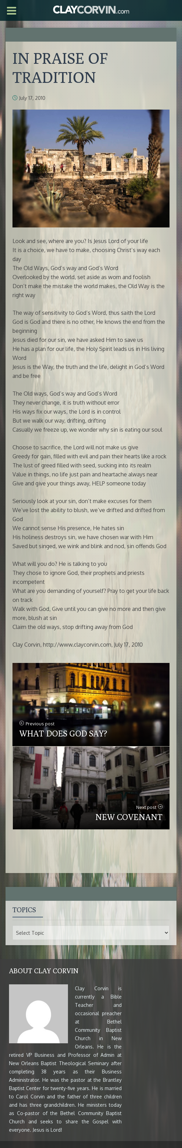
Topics (24, 910)
